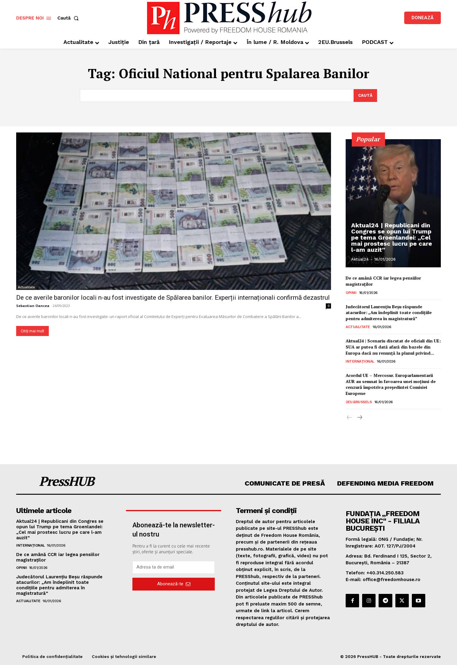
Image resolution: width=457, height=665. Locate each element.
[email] (173, 567)
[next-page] (359, 417)
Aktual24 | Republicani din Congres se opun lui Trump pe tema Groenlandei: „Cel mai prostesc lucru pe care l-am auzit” (391, 237)
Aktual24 (360, 259)
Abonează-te (173, 584)
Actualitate (26, 287)
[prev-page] (349, 417)
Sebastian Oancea (32, 305)
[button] (69, 18)
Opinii (351, 292)
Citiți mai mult (32, 331)
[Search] (365, 95)
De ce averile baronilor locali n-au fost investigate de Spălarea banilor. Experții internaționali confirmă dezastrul (173, 297)
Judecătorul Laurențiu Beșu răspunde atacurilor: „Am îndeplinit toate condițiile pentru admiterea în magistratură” (389, 312)
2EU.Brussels (359, 401)
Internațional (360, 361)
